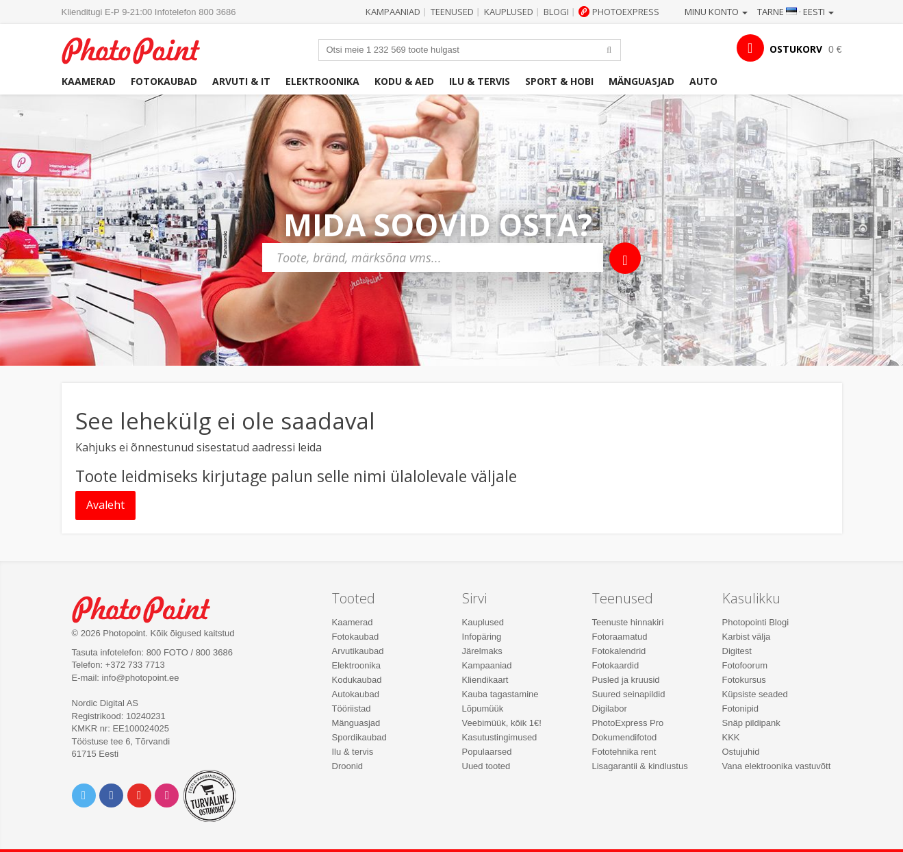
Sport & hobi (559, 81)
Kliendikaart (485, 680)
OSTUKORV (796, 48)
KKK (731, 737)
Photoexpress (625, 11)
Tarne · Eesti (795, 11)
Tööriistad (351, 708)
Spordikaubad (359, 737)
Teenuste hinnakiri (628, 622)
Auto (703, 81)
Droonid (348, 766)
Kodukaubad (357, 680)
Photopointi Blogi (755, 622)
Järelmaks (482, 651)
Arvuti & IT (241, 81)
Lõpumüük (483, 708)
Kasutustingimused (499, 737)
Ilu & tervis (479, 81)
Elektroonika (322, 81)
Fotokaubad (164, 81)
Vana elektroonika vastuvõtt (776, 766)
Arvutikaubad (358, 651)
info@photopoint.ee (140, 678)
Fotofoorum (744, 665)
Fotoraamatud (620, 636)
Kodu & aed (404, 81)
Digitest (737, 651)
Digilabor (609, 708)
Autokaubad (355, 694)
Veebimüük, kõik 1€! (502, 723)
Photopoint (139, 49)
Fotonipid (740, 708)
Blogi (556, 11)
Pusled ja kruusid (626, 680)
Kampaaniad (393, 11)
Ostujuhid (741, 752)
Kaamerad (89, 81)
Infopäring (482, 636)
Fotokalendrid (619, 651)
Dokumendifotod (624, 737)
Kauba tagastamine (500, 694)
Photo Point (149, 608)
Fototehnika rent (624, 752)
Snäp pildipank (751, 723)
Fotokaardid (615, 665)
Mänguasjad (641, 81)
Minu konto (716, 11)
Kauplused (508, 11)
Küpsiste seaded (755, 694)
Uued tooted (486, 766)
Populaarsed (487, 752)
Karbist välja (746, 636)
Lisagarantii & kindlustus (640, 766)
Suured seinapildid (628, 694)
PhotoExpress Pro (628, 723)
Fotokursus (744, 680)
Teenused (452, 11)
